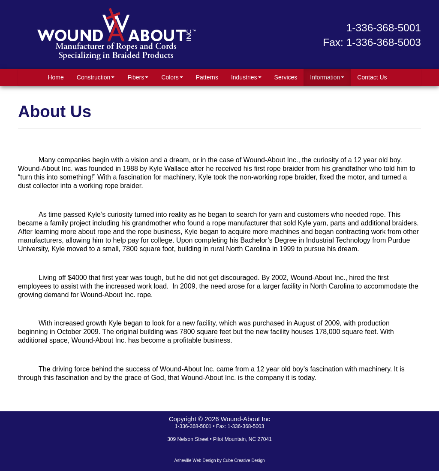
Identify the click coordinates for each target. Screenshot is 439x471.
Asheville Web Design (195, 460)
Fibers (137, 77)
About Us (54, 111)
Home (55, 77)
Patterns (207, 77)
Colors (172, 77)
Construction (96, 77)
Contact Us (372, 77)
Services (286, 77)
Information (327, 77)
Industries (246, 77)
